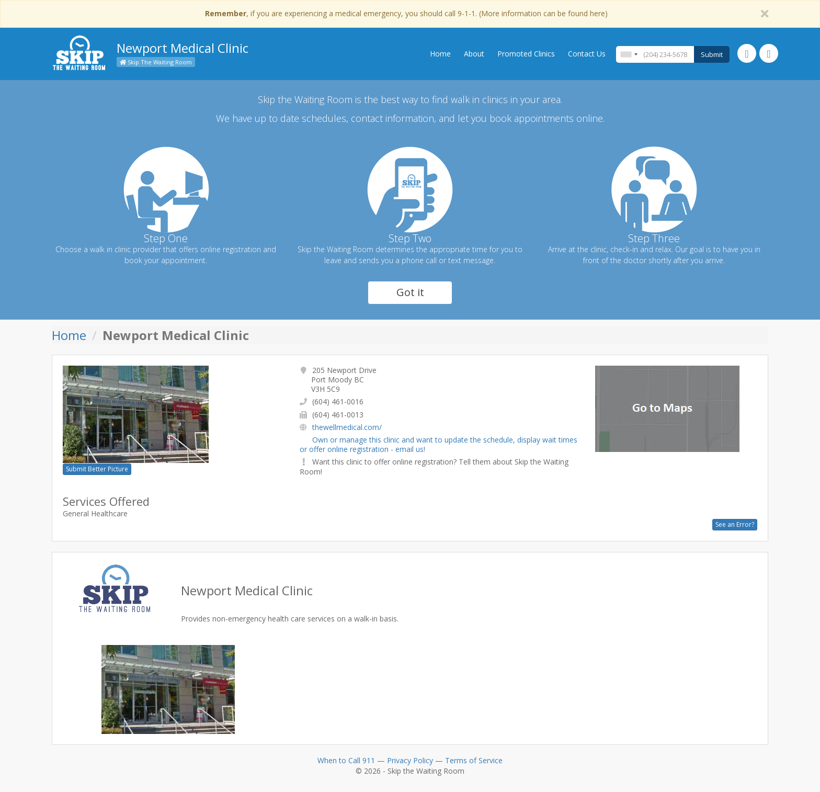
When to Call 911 (346, 760)
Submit (712, 54)
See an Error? (734, 524)
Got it (410, 292)
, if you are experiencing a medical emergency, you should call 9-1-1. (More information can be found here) (406, 13)
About (474, 54)
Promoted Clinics (526, 54)
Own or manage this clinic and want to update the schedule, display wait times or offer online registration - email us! (438, 444)
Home (440, 54)
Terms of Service (474, 760)
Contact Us (587, 54)
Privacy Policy (410, 760)
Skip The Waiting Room (156, 62)
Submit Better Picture (97, 469)
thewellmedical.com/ (347, 427)
